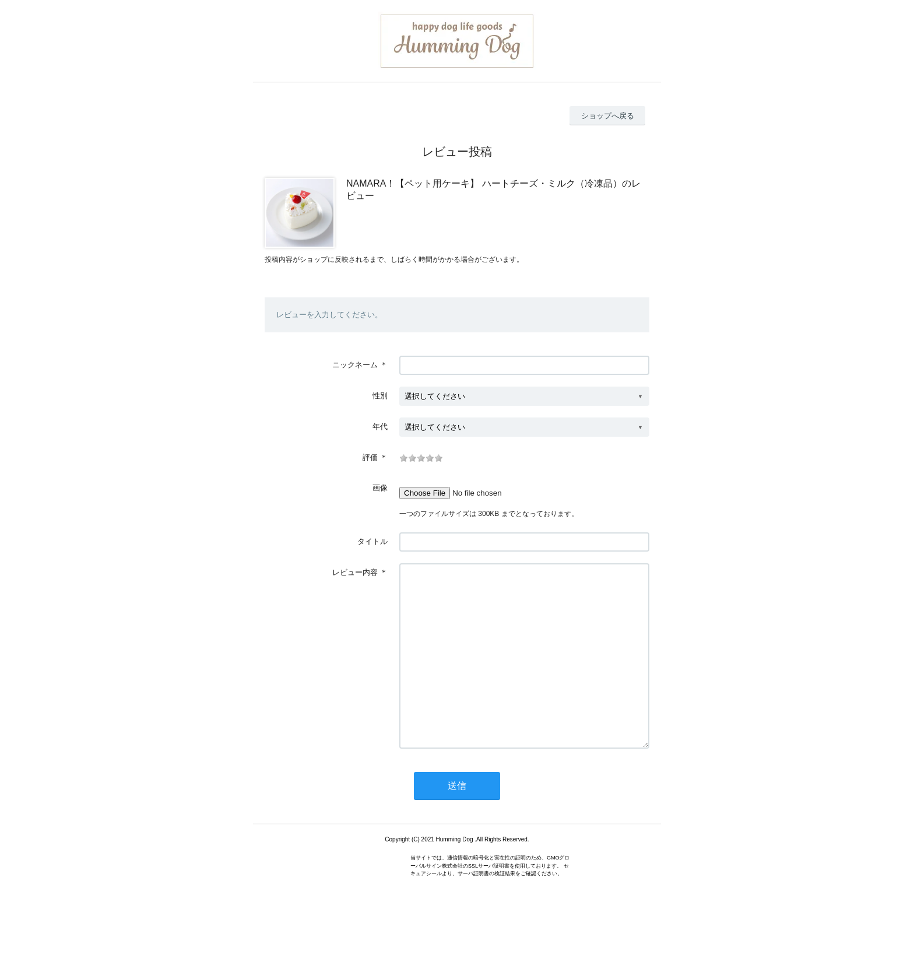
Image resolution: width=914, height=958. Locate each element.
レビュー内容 (355, 572)
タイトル (372, 541)
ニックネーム (355, 364)
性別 (380, 395)
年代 (380, 426)
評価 (370, 457)
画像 (380, 487)
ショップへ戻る (607, 115)
